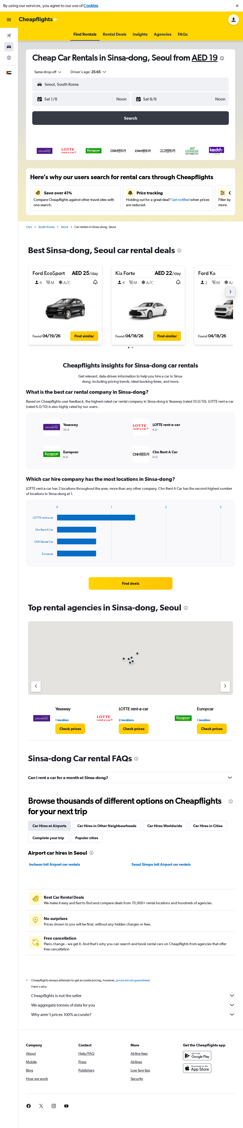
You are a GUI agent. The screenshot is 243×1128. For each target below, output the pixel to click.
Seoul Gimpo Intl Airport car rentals (161, 864)
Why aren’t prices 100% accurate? (133, 1014)
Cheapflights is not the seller (133, 995)
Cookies (90, 5)
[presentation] (222, 58)
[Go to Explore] (9, 57)
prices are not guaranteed (132, 980)
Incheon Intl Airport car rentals (54, 864)
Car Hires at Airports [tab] (49, 826)
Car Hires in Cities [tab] (208, 826)
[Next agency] (225, 686)
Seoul (64, 227)
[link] (130, 583)
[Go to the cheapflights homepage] (38, 19)
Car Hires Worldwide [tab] (164, 826)
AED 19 (205, 57)
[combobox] (48, 72)
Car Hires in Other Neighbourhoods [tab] (106, 826)
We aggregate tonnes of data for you (133, 1005)
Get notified (180, 200)
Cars (29, 227)
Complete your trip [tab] (48, 838)
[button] (237, 6)
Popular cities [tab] (86, 838)
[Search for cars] (9, 46)
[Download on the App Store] (197, 1068)
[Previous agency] (36, 686)
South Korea (46, 227)
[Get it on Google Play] (197, 1055)
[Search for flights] (9, 35)
